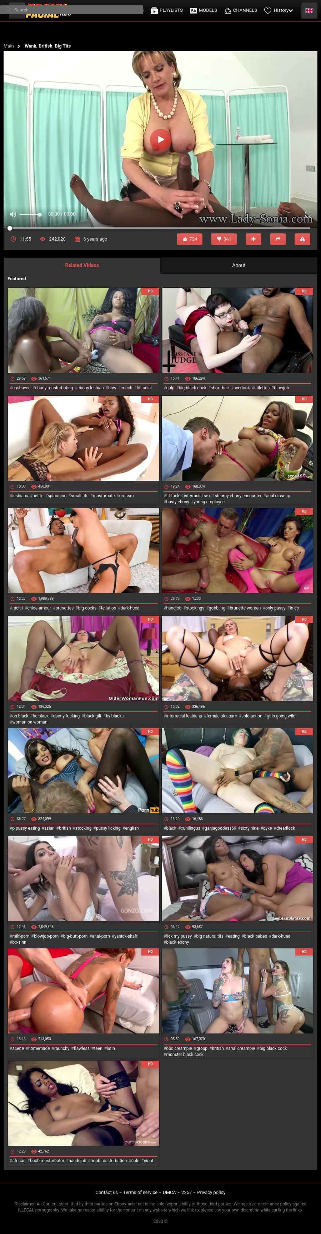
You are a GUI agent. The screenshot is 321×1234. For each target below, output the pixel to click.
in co (294, 608)
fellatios (108, 608)
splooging (57, 495)
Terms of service (140, 1192)
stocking (83, 828)
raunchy (61, 1048)
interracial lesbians (184, 716)
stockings (195, 608)
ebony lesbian (90, 387)
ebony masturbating (54, 387)
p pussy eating (26, 828)
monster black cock (185, 1054)
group (201, 1048)
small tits (80, 495)
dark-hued (129, 608)
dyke (267, 828)
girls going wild (281, 716)
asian (49, 828)
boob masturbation (109, 1160)
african (18, 1160)
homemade (39, 1048)
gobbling (217, 608)
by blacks (115, 716)
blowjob (281, 387)
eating (234, 936)
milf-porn (20, 936)
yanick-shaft (125, 936)
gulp (170, 387)
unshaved (21, 387)
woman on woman (29, 722)
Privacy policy (211, 1192)
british (65, 828)
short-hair (220, 387)
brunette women (245, 608)
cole (135, 1160)
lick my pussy (179, 936)
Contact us (106, 1192)
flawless (82, 1048)
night (149, 1160)
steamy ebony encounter (238, 495)
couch (126, 387)
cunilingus (190, 828)
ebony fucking (66, 716)
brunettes (64, 608)
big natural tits (210, 936)
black (171, 828)
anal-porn (101, 936)
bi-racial (144, 387)
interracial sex (197, 495)
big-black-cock (192, 387)
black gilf (92, 716)
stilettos (262, 387)
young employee (209, 501)
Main (9, 46)
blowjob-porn (46, 936)
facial (17, 608)
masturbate (104, 495)
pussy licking (108, 828)
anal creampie (241, 1048)
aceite (18, 1048)
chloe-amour (39, 608)
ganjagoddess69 (220, 828)
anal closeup (278, 495)
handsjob (77, 1160)
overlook (242, 387)
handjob (173, 608)
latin (111, 1048)
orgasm (126, 495)
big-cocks (87, 608)
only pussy (275, 608)
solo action (251, 716)
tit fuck (172, 495)
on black (20, 716)
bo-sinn (19, 942)
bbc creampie (179, 1048)
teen (98, 1048)
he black (41, 716)
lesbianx (20, 495)
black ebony (177, 942)
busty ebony (177, 501)
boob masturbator (47, 1160)
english (132, 828)
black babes (255, 936)
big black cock (273, 1048)
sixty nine (250, 828)
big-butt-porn (75, 936)
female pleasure (221, 716)
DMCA (169, 1192)
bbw (112, 387)
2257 (186, 1192)
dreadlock (285, 828)
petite (37, 495)
